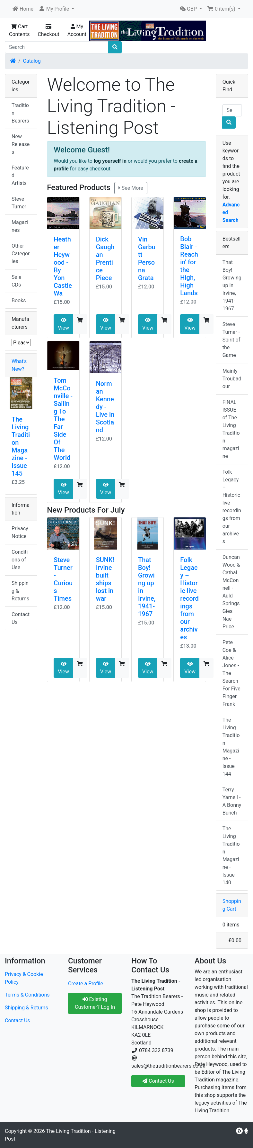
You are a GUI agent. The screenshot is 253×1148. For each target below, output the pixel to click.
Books (19, 300)
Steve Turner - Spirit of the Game (231, 339)
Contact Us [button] (158, 1081)
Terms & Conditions (27, 995)
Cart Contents (19, 30)
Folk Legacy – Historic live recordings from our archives (189, 598)
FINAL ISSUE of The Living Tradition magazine (231, 429)
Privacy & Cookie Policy (24, 978)
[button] (56, 9)
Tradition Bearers (20, 113)
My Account (76, 30)
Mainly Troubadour (231, 378)
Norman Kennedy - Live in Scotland (105, 407)
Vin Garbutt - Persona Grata (146, 258)
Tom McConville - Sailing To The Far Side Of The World (63, 419)
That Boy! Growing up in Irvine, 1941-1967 (231, 285)
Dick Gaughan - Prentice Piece (105, 258)
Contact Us (21, 618)
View (63, 324)
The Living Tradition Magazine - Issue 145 (21, 446)
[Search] (57, 47)
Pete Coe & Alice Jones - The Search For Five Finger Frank (231, 673)
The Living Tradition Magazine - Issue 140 (231, 855)
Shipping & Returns (20, 591)
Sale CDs (17, 281)
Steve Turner (19, 203)
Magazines (20, 226)
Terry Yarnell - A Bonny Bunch (231, 801)
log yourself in (110, 161)
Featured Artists (20, 175)
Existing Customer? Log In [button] (95, 1003)
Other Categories (21, 253)
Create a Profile (85, 983)
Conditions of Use (20, 559)
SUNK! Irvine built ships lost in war (105, 579)
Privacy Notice (20, 532)
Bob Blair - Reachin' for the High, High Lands (189, 266)
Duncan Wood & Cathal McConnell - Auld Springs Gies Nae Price (231, 592)
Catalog (32, 61)
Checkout (48, 30)
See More (130, 188)
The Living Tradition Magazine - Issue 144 (231, 747)
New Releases (21, 144)
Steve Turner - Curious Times (63, 579)
